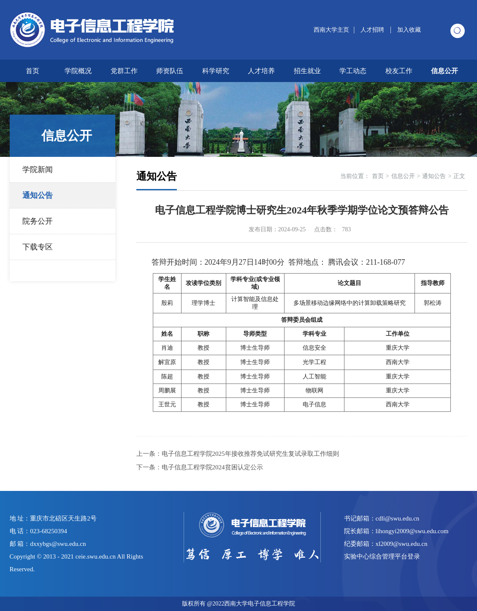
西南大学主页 (331, 30)
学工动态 (352, 70)
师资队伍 (169, 70)
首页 (32, 70)
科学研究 (215, 70)
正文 (459, 176)
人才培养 (261, 70)
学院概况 (78, 70)
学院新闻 (37, 169)
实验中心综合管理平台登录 (382, 556)
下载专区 (37, 247)
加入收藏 (409, 30)
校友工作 (398, 70)
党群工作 (124, 70)
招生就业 (307, 70)
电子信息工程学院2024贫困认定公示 (212, 467)
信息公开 (444, 70)
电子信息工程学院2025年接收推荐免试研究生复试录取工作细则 (250, 453)
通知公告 (37, 195)
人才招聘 (373, 30)
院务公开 (37, 221)
